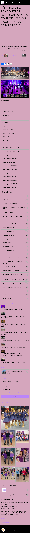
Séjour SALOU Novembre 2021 (15, 203)
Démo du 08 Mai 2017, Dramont (15, 270)
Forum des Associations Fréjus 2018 (15, 224)
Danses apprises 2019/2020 (9, 176)
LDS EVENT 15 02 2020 (15, 212)
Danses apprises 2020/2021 (9, 173)
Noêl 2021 (15, 200)
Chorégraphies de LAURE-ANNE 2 (11, 147)
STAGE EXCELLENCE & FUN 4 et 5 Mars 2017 (15, 275)
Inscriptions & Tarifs (7, 129)
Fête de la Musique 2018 (15, 231)
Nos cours (15, 291)
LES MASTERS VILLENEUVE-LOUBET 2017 (15, 280)
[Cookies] (3, 530)
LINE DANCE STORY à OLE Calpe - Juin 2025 (15, 341)
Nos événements (15, 298)
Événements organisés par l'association (15, 495)
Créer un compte (4, 392)
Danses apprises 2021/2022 (9, 169)
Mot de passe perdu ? (14, 392)
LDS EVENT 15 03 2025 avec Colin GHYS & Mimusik (14, 333)
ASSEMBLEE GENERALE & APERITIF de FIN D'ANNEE (14, 503)
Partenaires (5, 108)
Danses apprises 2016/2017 (9, 187)
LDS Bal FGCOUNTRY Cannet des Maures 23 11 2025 (14, 317)
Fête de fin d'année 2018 (15, 227)
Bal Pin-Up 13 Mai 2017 (15, 267)
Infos (3, 104)
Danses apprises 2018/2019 (9, 180)
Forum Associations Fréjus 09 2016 (15, 287)
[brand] (11, 2)
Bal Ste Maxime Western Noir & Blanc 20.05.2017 (15, 262)
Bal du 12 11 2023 (15, 196)
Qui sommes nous (7, 118)
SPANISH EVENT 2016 (15, 254)
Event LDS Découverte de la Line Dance (15, 216)
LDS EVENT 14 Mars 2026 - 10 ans (12, 309)
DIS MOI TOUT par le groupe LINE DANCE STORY (14, 363)
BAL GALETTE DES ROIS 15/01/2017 (15, 283)
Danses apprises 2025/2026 (9, 155)
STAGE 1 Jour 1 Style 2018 (15, 239)
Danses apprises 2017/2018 (9, 184)
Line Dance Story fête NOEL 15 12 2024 (13, 347)
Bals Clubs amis (15, 295)
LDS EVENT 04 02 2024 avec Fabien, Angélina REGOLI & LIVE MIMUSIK (12, 355)
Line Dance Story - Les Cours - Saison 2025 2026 (14, 325)
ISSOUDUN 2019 (15, 220)
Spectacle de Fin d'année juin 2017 (15, 258)
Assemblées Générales (15, 490)
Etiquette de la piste (7, 111)
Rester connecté (7, 389)
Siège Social (5, 126)
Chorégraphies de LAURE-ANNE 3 (11, 151)
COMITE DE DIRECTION (8, 133)
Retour (15, 55)
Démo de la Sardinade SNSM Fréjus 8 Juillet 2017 (15, 208)
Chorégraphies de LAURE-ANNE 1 (11, 144)
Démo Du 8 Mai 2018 (15, 235)
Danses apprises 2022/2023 (9, 165)
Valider (15, 396)
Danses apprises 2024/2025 (9, 158)
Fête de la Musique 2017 (15, 250)
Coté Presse (5, 122)
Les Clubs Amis (6, 115)
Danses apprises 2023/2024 (9, 162)
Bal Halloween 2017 (15, 246)
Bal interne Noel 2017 (15, 243)
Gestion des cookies (15, 531)
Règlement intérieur (7, 137)
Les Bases (5, 140)
